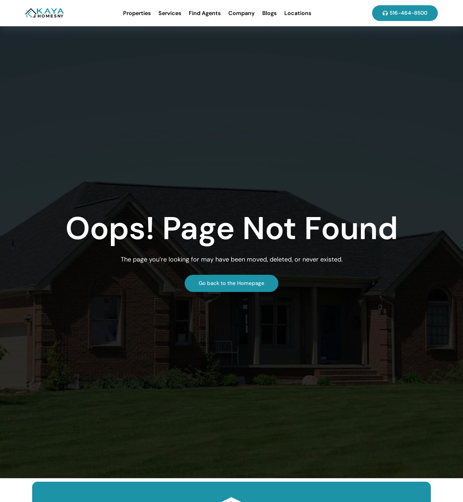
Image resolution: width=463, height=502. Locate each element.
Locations (297, 13)
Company (241, 13)
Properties (137, 13)
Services (169, 13)
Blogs (269, 13)
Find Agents (205, 13)
